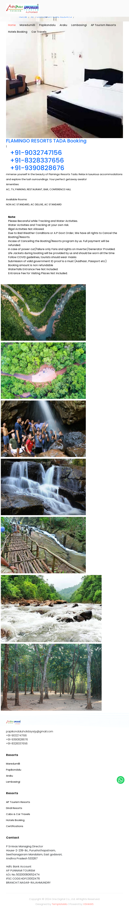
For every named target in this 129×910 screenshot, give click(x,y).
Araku (63, 25)
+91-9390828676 (37, 167)
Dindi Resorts (14, 808)
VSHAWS (88, 904)
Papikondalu (47, 25)
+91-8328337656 (37, 160)
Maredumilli (27, 25)
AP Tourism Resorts (103, 25)
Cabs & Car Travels (18, 814)
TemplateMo (60, 904)
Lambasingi (79, 25)
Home (12, 25)
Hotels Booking (17, 32)
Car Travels (39, 32)
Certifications (14, 826)
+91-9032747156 (36, 152)
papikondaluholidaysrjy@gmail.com (29, 731)
